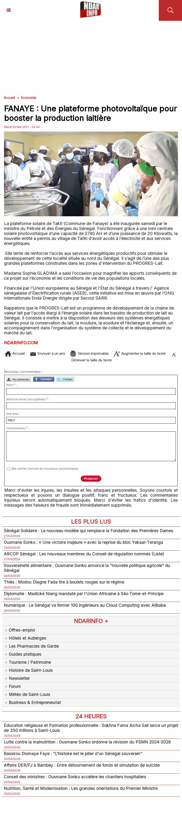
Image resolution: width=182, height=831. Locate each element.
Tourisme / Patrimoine (27, 664)
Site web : (13, 416)
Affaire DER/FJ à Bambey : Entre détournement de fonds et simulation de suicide (83, 767)
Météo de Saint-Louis (27, 696)
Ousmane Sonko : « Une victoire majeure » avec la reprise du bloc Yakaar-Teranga (84, 544)
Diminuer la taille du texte (101, 360)
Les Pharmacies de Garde (31, 648)
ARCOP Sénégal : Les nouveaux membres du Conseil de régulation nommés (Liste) (85, 555)
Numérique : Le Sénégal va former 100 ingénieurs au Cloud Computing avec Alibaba (86, 607)
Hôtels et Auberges (25, 640)
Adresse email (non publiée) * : (27, 401)
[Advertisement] (91, 56)
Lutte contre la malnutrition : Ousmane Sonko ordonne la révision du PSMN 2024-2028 (89, 744)
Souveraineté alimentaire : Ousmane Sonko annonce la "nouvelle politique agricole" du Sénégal (88, 570)
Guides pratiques (23, 656)
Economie (29, 98)
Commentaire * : (17, 430)
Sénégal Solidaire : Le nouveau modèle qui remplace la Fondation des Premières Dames (89, 532)
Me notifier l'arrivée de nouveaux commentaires (45, 471)
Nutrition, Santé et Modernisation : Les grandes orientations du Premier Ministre (81, 790)
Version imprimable (103, 353)
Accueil (9, 98)
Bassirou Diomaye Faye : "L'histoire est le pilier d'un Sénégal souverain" (74, 755)
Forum (12, 688)
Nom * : (11, 387)
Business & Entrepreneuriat (32, 704)
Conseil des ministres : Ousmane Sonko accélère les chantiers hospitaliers (76, 778)
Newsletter (17, 680)
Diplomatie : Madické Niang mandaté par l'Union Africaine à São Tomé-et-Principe (85, 595)
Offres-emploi (20, 632)
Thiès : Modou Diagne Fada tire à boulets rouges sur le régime (65, 584)
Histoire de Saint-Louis (29, 672)
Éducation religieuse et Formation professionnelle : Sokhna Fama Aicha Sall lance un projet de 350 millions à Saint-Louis (86, 730)
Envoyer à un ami (55, 353)
